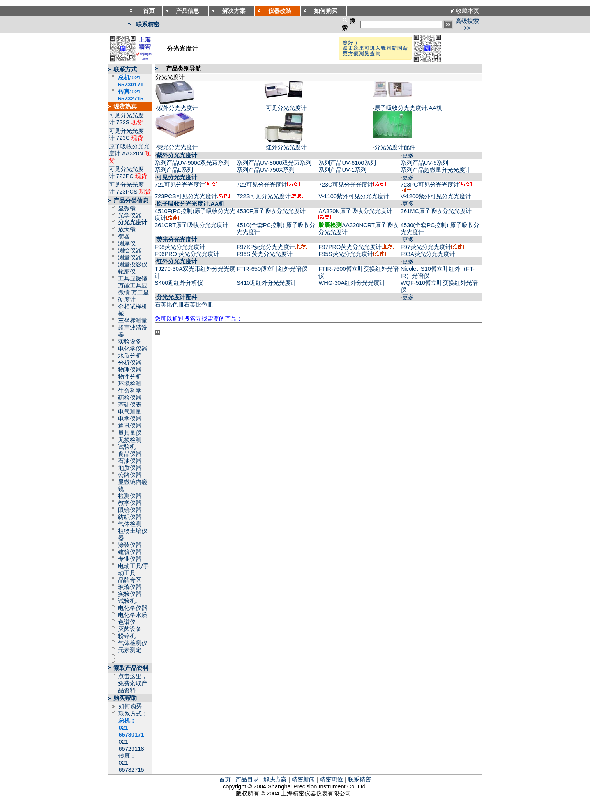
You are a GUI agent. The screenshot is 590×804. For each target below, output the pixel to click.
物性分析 (129, 377)
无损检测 (129, 440)
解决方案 (275, 779)
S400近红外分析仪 (179, 283)
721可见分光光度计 (180, 185)
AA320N (132, 153)
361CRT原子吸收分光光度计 (191, 225)
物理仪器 (129, 370)
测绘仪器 (129, 250)
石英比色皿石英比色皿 (184, 305)
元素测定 (129, 650)
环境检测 (129, 384)
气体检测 (129, 524)
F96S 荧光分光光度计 (265, 254)
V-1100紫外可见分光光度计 (353, 196)
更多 (408, 155)
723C (123, 138)
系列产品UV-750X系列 (266, 170)
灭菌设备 (129, 629)
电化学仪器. (133, 608)
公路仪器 (129, 475)
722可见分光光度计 (262, 185)
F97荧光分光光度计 (426, 247)
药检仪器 (129, 398)
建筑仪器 (129, 552)
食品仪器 (129, 454)
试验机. (127, 601)
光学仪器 (129, 215)
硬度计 (127, 299)
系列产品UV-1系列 (342, 170)
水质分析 (129, 356)
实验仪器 (129, 594)
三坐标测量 (132, 320)
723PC (125, 176)
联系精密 (359, 779)
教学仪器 (129, 503)
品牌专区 (129, 580)
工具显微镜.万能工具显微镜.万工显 (133, 285)
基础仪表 (129, 405)
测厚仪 (127, 243)
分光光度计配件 (394, 147)
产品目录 (247, 779)
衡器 (124, 236)
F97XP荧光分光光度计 (266, 247)
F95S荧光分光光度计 (345, 254)
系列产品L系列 (174, 170)
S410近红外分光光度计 (267, 283)
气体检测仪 (132, 643)
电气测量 (129, 412)
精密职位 (331, 779)
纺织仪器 (129, 517)
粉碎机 (127, 636)
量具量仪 (129, 433)
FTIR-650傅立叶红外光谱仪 (272, 269)
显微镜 (127, 208)
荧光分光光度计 (177, 147)
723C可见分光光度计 (345, 185)
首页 (225, 779)
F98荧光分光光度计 (180, 247)
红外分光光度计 (286, 147)
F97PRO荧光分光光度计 (350, 247)
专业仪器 (129, 559)
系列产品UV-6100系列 (347, 163)
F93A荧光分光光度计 (428, 254)
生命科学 (129, 391)
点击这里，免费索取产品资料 (132, 683)
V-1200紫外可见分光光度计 (436, 196)
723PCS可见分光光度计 (186, 196)
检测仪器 (129, 496)
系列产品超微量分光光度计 (436, 170)
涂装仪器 (129, 545)
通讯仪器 (129, 426)
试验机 (127, 447)
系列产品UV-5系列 (425, 163)
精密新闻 (303, 779)
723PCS (127, 192)
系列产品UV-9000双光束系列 (192, 163)
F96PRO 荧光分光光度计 (187, 254)
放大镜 (127, 229)
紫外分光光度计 (177, 108)
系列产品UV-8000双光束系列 (274, 163)
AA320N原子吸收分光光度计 (355, 211)
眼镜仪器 (129, 510)
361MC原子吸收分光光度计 (436, 211)
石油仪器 (129, 461)
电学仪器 (129, 419)
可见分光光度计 (286, 108)
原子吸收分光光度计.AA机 (408, 108)
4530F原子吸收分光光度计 (271, 211)
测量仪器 (129, 257)
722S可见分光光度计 (264, 196)
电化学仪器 (132, 349)
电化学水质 (132, 615)
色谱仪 (127, 622)
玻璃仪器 (129, 587)
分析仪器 (129, 363)
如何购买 (130, 706)
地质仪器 (129, 468)
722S (122, 122)
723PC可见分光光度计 (430, 185)
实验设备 (129, 342)
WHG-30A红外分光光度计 (351, 283)
